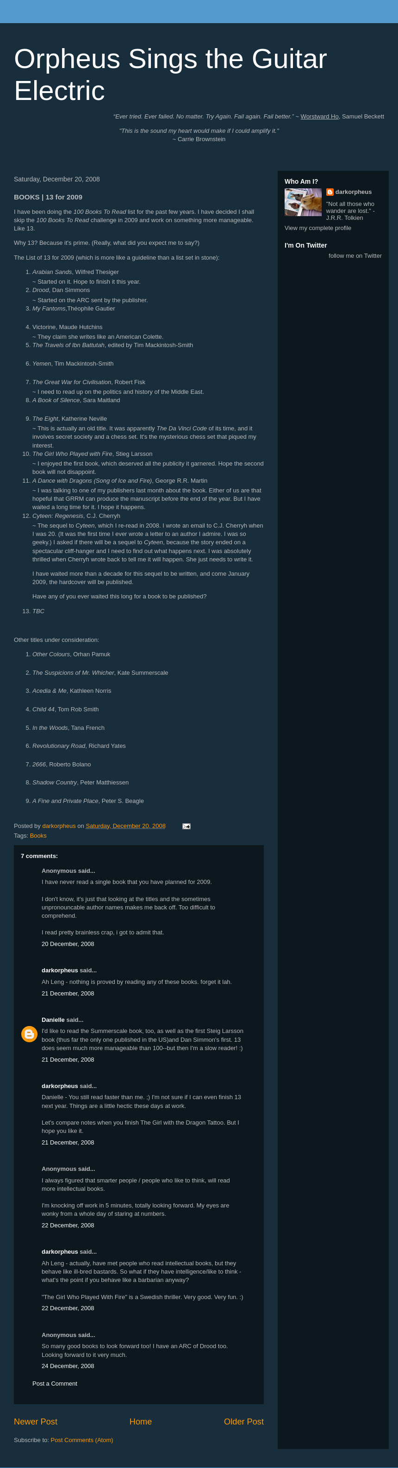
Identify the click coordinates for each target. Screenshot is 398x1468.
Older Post (244, 1421)
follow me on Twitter (355, 255)
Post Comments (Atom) (82, 1440)
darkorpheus (60, 970)
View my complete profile (318, 227)
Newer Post (35, 1421)
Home (141, 1421)
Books (38, 835)
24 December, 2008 (68, 1365)
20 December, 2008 (68, 943)
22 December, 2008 (68, 1225)
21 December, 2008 (68, 993)
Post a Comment (54, 1383)
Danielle (53, 1019)
